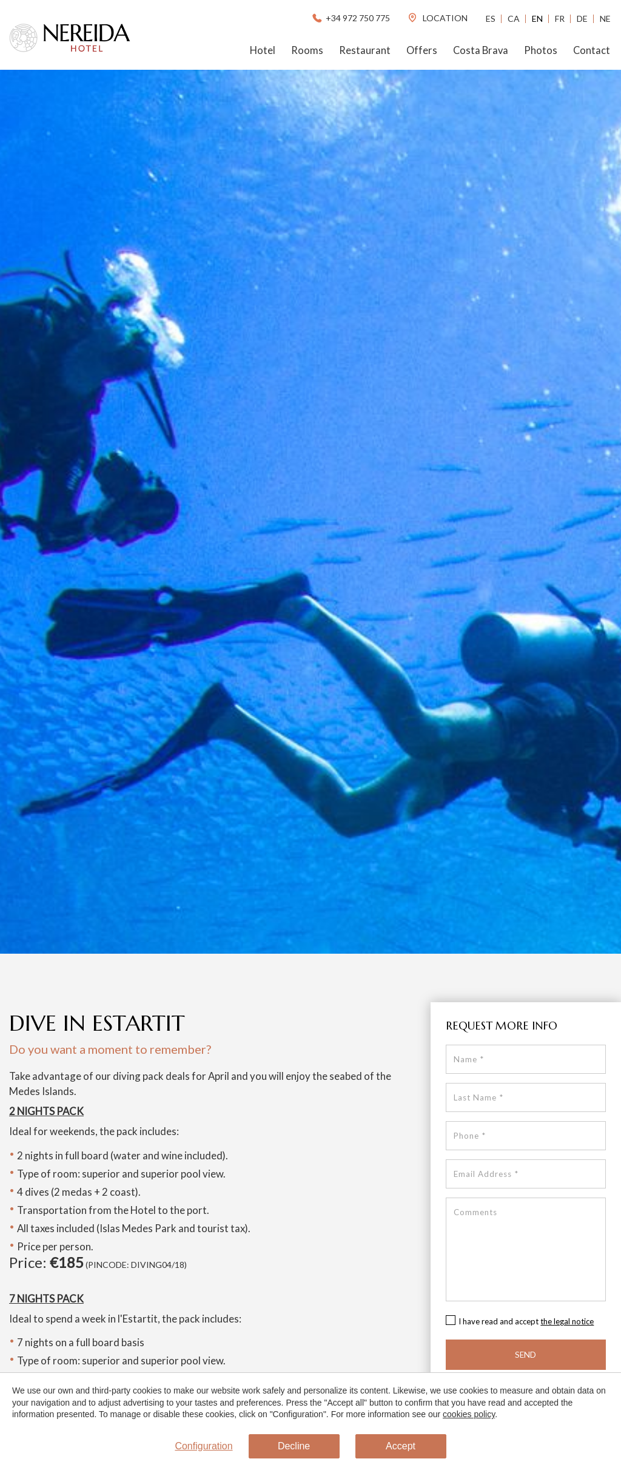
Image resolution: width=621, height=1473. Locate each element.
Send (525, 1355)
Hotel (262, 50)
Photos (540, 50)
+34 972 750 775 (350, 18)
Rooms (307, 50)
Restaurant (365, 50)
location (437, 18)
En (537, 18)
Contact (591, 50)
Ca (514, 18)
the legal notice (567, 1321)
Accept (400, 1446)
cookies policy (469, 1414)
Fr (560, 18)
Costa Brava (480, 50)
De (582, 18)
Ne (605, 18)
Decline (294, 1446)
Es (490, 18)
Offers (421, 50)
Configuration (203, 1446)
